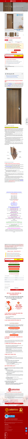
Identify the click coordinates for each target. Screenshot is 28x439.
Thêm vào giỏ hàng (17, 50)
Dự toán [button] (27, 122)
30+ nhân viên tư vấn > (16, 63)
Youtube (6, 435)
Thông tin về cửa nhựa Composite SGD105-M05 (12, 75)
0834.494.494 (14, 52)
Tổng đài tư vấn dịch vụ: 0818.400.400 (14, 403)
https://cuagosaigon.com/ (14, 204)
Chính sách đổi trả (7, 428)
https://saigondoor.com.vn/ (14, 203)
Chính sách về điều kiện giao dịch (8, 430)
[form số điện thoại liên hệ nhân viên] (14, 54)
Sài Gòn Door (15, 205)
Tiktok (6, 436)
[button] (26, 428)
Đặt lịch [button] (27, 120)
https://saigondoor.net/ (14, 202)
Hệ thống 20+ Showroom (11, 63)
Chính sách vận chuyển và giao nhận (8, 429)
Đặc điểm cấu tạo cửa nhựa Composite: (11, 76)
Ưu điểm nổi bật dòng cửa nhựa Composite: (12, 77)
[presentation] (4, 35)
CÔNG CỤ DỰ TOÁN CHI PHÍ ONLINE (14, 271)
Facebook (6, 433)
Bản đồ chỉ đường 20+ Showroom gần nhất (14, 264)
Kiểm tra (17, 289)
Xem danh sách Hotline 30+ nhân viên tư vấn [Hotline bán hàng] (14, 266)
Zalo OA (6, 437)
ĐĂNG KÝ (18, 55)
